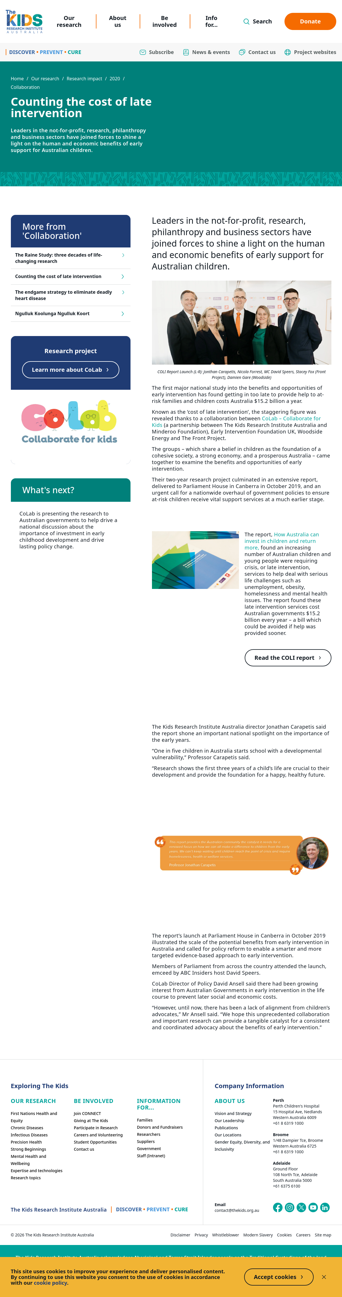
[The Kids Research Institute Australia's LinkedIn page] (325, 1207)
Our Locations (228, 1135)
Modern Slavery (258, 1235)
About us (117, 21)
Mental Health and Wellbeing (28, 1160)
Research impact (84, 78)
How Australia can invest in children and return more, (281, 541)
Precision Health (26, 1142)
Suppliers (146, 1141)
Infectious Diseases (29, 1135)
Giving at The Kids (91, 1120)
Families (145, 1120)
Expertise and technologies (37, 1170)
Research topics (26, 1177)
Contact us (84, 1149)
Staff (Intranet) (151, 1155)
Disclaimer (180, 1235)
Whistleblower (225, 1235)
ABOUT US (230, 1101)
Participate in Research (96, 1127)
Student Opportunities (95, 1142)
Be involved (165, 21)
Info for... (211, 21)
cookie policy (50, 1282)
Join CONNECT (87, 1113)
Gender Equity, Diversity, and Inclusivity (242, 1145)
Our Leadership (229, 1120)
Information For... (159, 1104)
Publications (226, 1127)
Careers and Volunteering (98, 1135)
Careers (303, 1235)
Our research (69, 21)
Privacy (201, 1235)
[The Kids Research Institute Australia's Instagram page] (289, 1207)
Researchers (148, 1134)
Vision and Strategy (233, 1113)
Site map (323, 1235)
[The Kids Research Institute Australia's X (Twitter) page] (301, 1207)
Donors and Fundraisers (160, 1127)
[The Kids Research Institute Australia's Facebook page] (278, 1207)
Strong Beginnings (28, 1149)
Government (149, 1148)
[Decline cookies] (324, 1277)
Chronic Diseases (27, 1127)
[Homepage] (24, 21)
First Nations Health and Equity (34, 1117)
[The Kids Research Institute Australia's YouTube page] (313, 1207)
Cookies (284, 1235)
